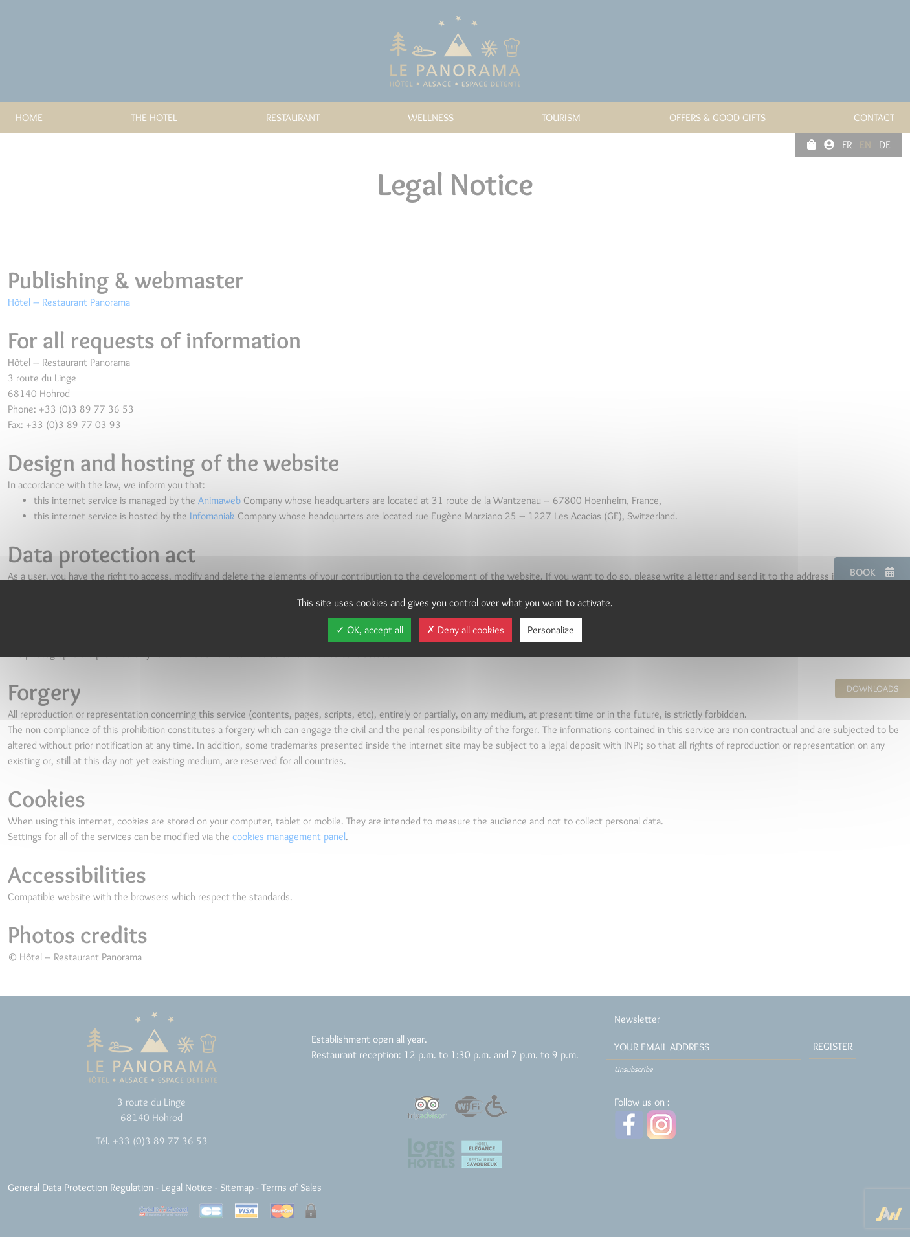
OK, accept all (369, 630)
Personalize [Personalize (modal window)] (550, 630)
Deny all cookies (465, 630)
